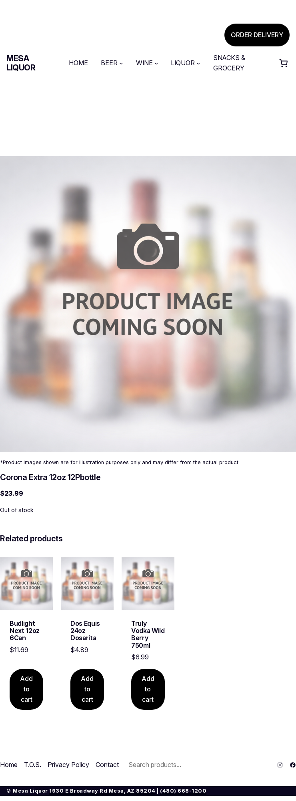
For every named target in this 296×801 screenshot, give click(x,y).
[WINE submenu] (156, 63)
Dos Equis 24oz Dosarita (85, 631)
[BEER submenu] (121, 63)
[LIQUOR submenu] (198, 63)
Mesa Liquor (21, 63)
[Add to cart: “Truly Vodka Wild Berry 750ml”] (148, 689)
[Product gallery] (148, 304)
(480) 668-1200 (183, 791)
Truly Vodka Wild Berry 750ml (148, 634)
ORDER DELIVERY (257, 35)
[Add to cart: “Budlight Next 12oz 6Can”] (26, 689)
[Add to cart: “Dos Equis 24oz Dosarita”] (87, 689)
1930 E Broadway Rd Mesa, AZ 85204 (102, 791)
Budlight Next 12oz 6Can (25, 631)
